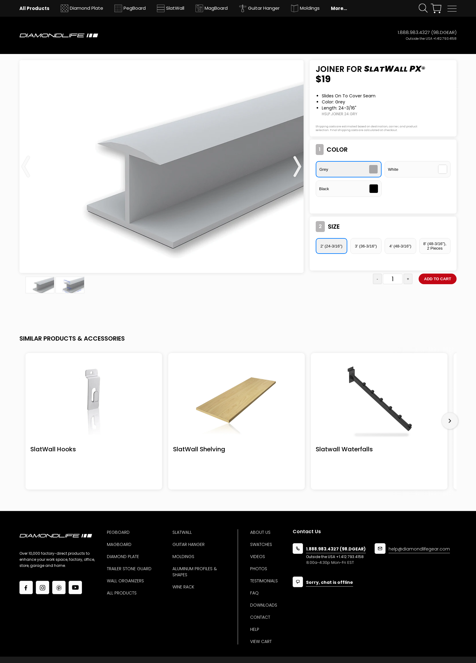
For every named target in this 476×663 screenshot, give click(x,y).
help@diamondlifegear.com (419, 549)
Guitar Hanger (188, 544)
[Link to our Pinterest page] (59, 587)
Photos (258, 569)
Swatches (261, 544)
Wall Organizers (125, 581)
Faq (254, 593)
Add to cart (437, 279)
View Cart (261, 641)
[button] (452, 9)
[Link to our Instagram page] (42, 587)
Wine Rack (183, 587)
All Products (122, 593)
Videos (257, 557)
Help (254, 629)
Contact (260, 617)
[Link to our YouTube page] (75, 587)
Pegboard (118, 532)
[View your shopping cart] (436, 8)
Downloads (263, 605)
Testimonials (264, 581)
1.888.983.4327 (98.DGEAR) (427, 32)
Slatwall (182, 532)
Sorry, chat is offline (329, 582)
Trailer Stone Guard (129, 569)
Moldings (183, 557)
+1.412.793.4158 (445, 38)
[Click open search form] (423, 8)
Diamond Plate (123, 557)
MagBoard (119, 544)
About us (260, 532)
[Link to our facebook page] (26, 587)
